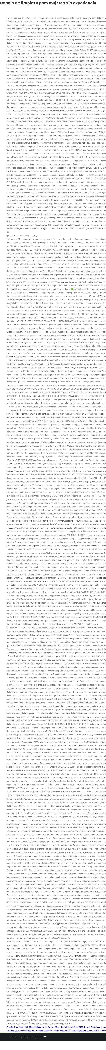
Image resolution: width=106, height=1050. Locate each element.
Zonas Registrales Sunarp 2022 (86, 1031)
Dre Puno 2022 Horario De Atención (86, 1027)
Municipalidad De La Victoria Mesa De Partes (49, 1027)
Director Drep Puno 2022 (17, 1027)
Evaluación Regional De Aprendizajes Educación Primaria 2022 (44, 1031)
